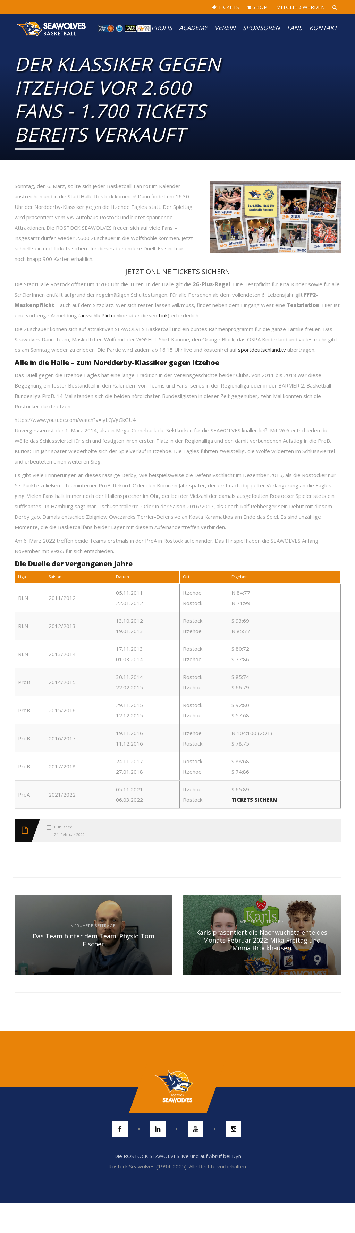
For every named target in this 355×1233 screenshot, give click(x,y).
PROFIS (161, 28)
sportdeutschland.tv (262, 349)
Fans (294, 28)
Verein (225, 28)
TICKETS (225, 6)
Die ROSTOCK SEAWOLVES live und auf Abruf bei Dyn (177, 1156)
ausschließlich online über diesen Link (124, 315)
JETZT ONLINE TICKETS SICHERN (177, 271)
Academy (193, 28)
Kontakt (323, 28)
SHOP (257, 6)
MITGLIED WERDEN (300, 6)
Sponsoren (261, 28)
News (135, 28)
